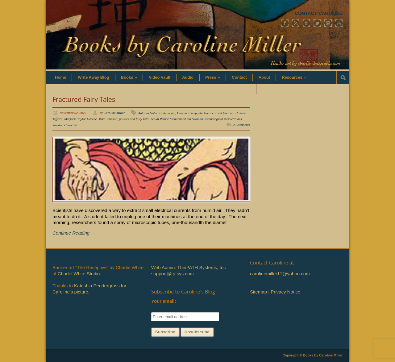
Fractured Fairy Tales (83, 99)
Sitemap (258, 291)
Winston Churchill (64, 125)
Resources (294, 77)
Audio (187, 77)
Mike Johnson (107, 119)
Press (212, 77)
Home (60, 77)
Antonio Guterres (150, 113)
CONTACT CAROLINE (319, 13)
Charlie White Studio (79, 273)
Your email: (163, 301)
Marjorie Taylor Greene (80, 119)
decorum (169, 113)
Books (129, 77)
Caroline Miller (114, 112)
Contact (239, 77)
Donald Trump (187, 113)
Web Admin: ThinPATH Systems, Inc (188, 267)
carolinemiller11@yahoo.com (280, 273)
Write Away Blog (93, 77)
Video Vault (159, 77)
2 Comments (241, 125)
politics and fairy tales (134, 119)
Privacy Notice (285, 291)
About (264, 77)
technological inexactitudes (223, 119)
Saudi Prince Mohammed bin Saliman (177, 119)
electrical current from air (216, 113)
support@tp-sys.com (172, 273)
